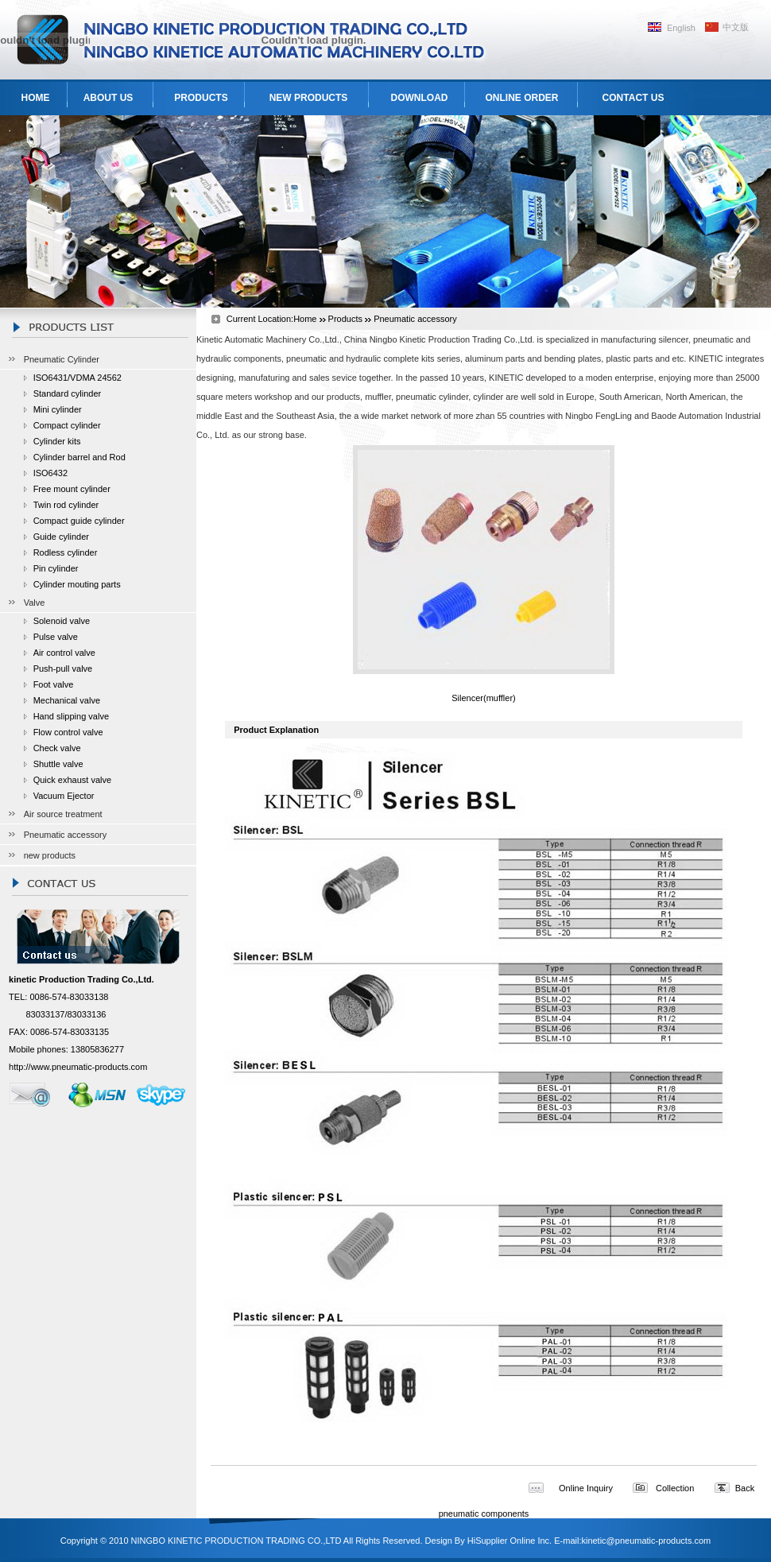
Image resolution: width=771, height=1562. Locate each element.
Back (744, 1488)
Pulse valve (55, 636)
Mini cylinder (57, 409)
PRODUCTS (200, 97)
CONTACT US (633, 97)
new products (50, 855)
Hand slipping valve (71, 716)
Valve (34, 602)
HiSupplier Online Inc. (509, 1540)
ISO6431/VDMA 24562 (77, 377)
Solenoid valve (62, 621)
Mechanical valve (66, 700)
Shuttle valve (58, 764)
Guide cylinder (61, 536)
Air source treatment (63, 814)
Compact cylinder (67, 425)
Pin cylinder (56, 568)
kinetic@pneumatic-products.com (646, 1540)
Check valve (57, 748)
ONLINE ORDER (521, 97)
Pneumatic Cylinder (61, 359)
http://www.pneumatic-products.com (78, 1067)
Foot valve (53, 684)
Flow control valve (68, 732)
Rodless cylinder (65, 552)
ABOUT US (108, 97)
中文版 (736, 27)
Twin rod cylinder (66, 505)
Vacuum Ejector (64, 795)
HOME (35, 97)
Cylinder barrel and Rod (79, 457)
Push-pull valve (63, 668)
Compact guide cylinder (79, 520)
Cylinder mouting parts (77, 584)
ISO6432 (50, 473)
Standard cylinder (67, 393)
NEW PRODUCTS (308, 97)
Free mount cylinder (71, 489)
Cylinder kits (57, 441)
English (681, 28)
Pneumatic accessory (65, 834)
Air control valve (64, 652)
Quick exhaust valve (72, 780)
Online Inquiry (586, 1488)
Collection (675, 1488)
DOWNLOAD (419, 97)
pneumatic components (484, 1513)
